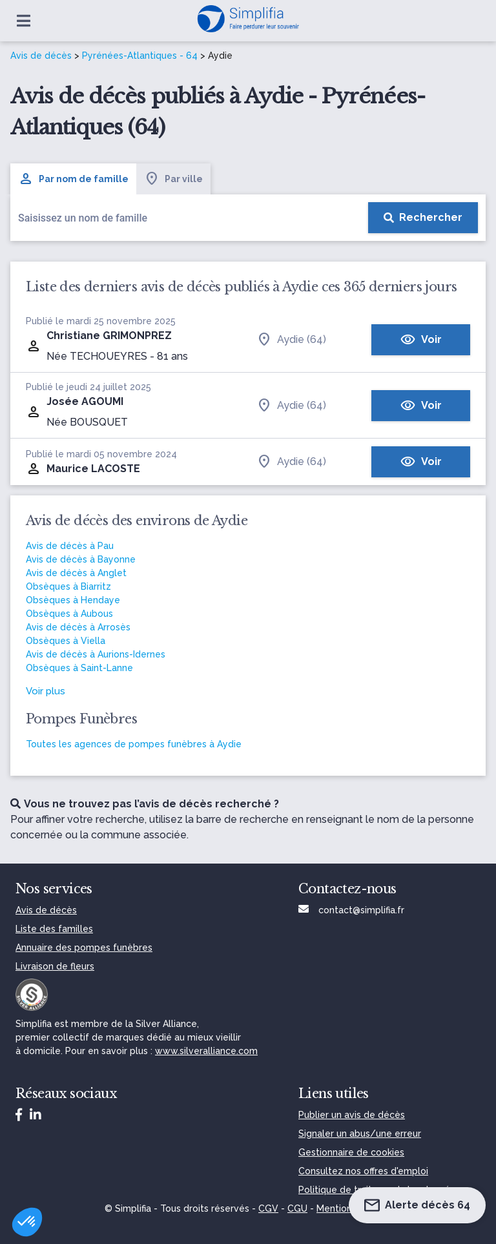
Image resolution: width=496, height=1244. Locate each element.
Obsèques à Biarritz (68, 586)
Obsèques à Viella (65, 641)
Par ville (173, 179)
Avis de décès (41, 55)
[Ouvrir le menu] (23, 20)
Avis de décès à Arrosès (78, 627)
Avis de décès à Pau (70, 546)
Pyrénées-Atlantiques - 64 (140, 55)
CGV (268, 1208)
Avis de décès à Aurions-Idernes (95, 654)
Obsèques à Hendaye (73, 600)
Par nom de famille (73, 179)
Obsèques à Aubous (69, 613)
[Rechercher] (423, 217)
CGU (297, 1208)
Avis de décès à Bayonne (81, 559)
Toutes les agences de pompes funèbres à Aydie (134, 744)
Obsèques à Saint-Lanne (79, 668)
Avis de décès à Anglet (76, 573)
